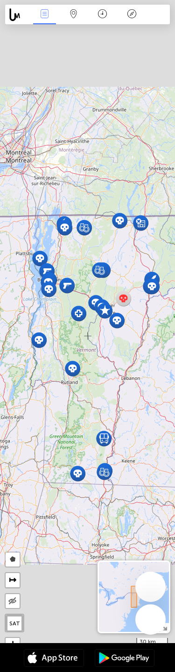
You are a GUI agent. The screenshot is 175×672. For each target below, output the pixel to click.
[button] (120, 220)
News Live (44, 15)
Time (102, 15)
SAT (14, 623)
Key (131, 15)
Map (73, 15)
